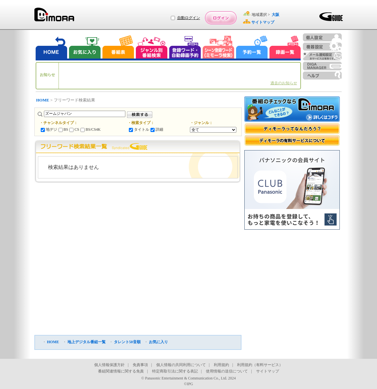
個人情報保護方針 (109, 365)
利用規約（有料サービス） (260, 365)
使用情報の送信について (227, 371)
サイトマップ (267, 371)
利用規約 (221, 365)
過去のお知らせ (283, 83)
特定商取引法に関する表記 (175, 371)
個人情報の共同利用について (181, 365)
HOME (42, 100)
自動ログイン (188, 18)
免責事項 (140, 365)
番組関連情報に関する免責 (121, 371)
